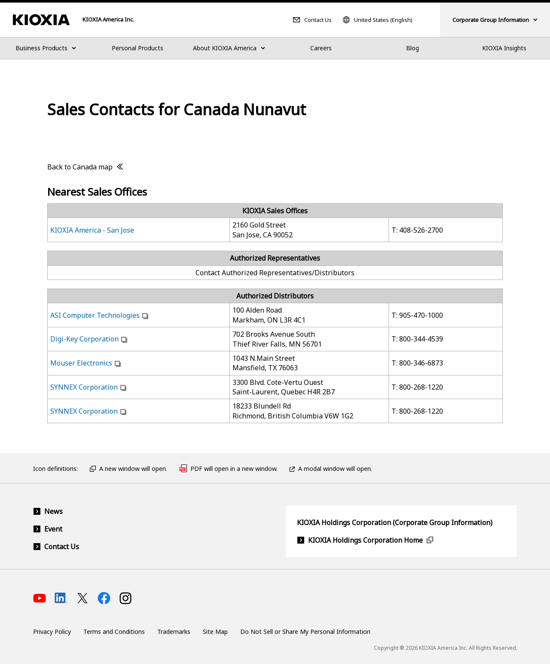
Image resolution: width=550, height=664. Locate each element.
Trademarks (173, 631)
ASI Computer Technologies (95, 315)
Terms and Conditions (114, 631)
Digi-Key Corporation (84, 339)
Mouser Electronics (81, 363)
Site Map (215, 631)
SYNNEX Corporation (84, 387)
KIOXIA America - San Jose (92, 230)
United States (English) (383, 20)
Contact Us (318, 20)
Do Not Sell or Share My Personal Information (305, 631)
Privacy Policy (52, 631)
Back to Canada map (80, 167)
